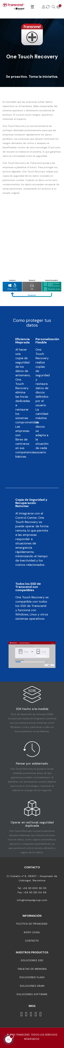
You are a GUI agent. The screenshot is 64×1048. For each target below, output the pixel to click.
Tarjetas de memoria (32, 968)
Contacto (32, 940)
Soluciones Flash (32, 977)
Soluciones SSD (32, 960)
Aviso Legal (32, 932)
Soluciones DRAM (32, 985)
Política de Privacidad (32, 923)
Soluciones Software (32, 994)
